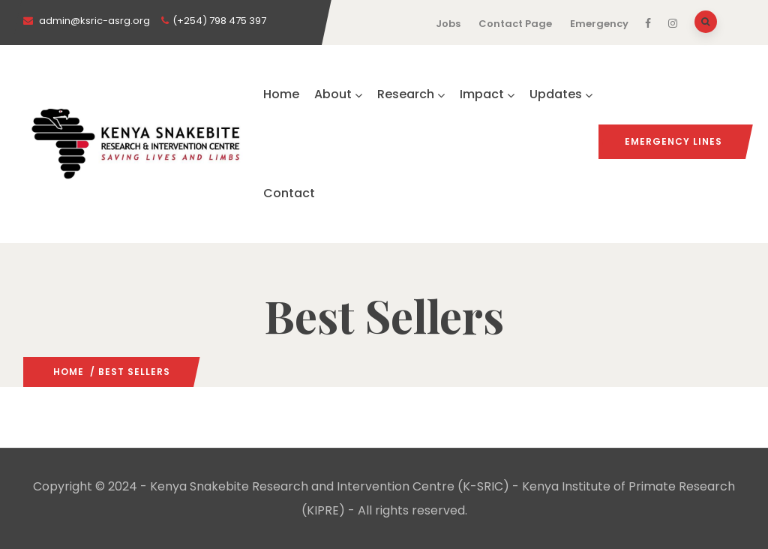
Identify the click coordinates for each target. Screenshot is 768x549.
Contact (289, 193)
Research (411, 94)
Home (281, 94)
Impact (487, 94)
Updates (561, 94)
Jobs (448, 23)
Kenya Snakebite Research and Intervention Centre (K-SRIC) (329, 486)
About (338, 94)
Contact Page (515, 23)
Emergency (599, 23)
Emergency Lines (673, 141)
